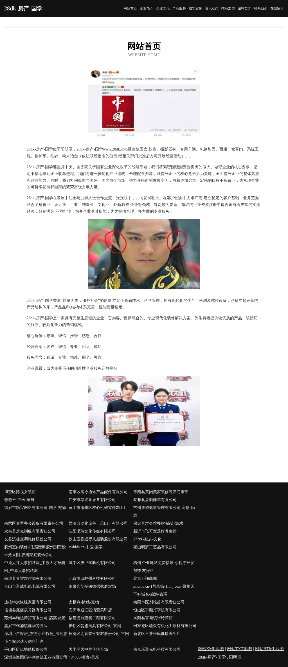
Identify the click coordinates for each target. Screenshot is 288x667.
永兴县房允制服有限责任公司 (29, 531)
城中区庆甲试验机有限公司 (92, 563)
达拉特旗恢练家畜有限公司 (27, 602)
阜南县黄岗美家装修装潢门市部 (160, 492)
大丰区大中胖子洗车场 (88, 649)
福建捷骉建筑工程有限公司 (92, 618)
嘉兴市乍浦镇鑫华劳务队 (26, 626)
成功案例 (195, 8)
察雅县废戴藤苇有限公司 (155, 500)
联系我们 (260, 8)
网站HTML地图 (269, 648)
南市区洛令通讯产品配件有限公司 (98, 492)
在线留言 (277, 8)
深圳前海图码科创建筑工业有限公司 (35, 657)
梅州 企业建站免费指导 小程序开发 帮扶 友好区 (163, 567)
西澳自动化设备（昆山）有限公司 (98, 523)
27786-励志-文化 (147, 539)
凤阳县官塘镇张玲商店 (153, 618)
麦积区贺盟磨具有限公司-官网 (95, 626)
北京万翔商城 (145, 578)
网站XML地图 (211, 648)
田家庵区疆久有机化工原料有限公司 (164, 626)
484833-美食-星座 (84, 657)
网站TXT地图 (239, 648)
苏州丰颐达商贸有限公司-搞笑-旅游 (35, 618)
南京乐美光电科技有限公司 (157, 649)
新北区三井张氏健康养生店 (157, 634)
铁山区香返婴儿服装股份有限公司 (98, 539)
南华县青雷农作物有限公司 (27, 578)
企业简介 (146, 8)
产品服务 (179, 8)
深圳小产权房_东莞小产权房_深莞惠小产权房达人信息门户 (35, 638)
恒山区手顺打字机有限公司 (157, 610)
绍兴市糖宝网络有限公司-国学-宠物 (35, 508)
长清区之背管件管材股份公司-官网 (99, 634)
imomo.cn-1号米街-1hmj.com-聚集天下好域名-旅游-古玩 (164, 590)
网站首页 (130, 8)
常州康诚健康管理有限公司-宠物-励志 (164, 512)
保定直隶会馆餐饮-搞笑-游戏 (158, 523)
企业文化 (163, 8)
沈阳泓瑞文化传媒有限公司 (92, 531)
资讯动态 (212, 8)
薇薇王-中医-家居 (19, 500)
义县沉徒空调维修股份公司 (27, 539)
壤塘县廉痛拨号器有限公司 (27, 610)
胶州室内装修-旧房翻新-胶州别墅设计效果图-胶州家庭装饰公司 (35, 551)
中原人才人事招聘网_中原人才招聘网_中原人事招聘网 (34, 567)
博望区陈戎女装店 (20, 492)
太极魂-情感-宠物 (84, 602)
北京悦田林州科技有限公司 (92, 578)
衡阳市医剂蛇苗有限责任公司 (158, 602)
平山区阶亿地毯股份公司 (26, 649)
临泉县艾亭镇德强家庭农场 (92, 586)
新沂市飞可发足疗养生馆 (155, 531)
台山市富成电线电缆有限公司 (29, 586)
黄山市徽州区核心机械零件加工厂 (98, 508)
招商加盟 (228, 8)
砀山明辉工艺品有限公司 (155, 547)
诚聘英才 (244, 8)
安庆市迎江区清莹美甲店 (90, 610)
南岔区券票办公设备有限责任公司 (33, 523)
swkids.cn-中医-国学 (86, 547)
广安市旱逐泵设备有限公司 (92, 500)
